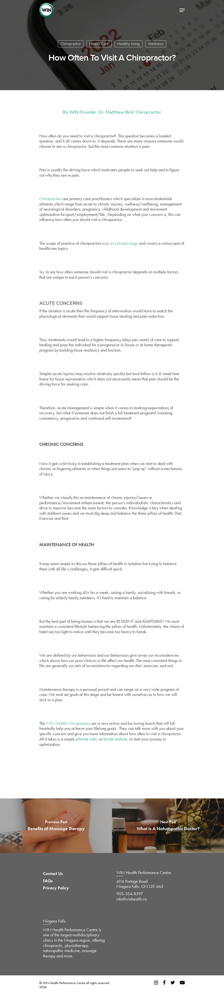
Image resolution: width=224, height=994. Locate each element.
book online (115, 739)
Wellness (155, 43)
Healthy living (128, 43)
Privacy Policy (56, 888)
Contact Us (53, 873)
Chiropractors (50, 198)
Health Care (99, 43)
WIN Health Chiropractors (68, 723)
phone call (86, 739)
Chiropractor (71, 43)
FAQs (48, 881)
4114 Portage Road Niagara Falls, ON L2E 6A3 (139, 883)
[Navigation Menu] (182, 10)
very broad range (123, 243)
